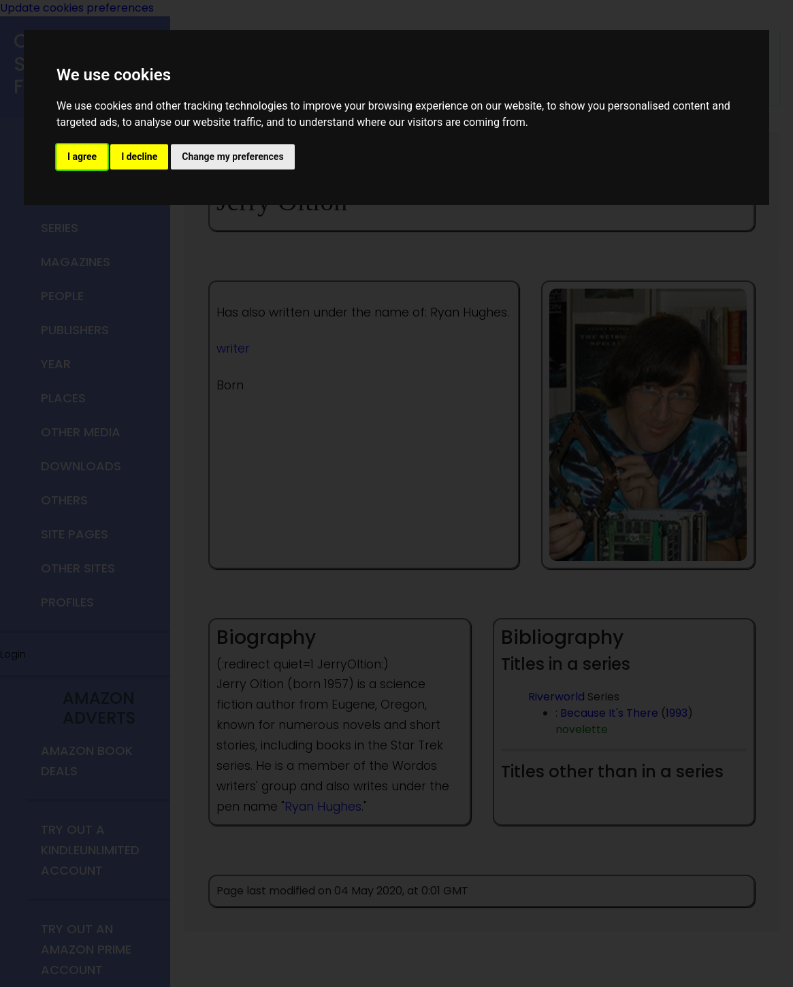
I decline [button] (139, 156)
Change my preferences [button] (232, 156)
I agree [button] (82, 156)
